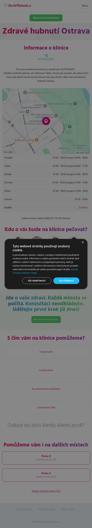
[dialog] (46, 264)
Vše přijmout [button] (66, 280)
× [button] (83, 242)
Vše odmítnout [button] (37, 280)
